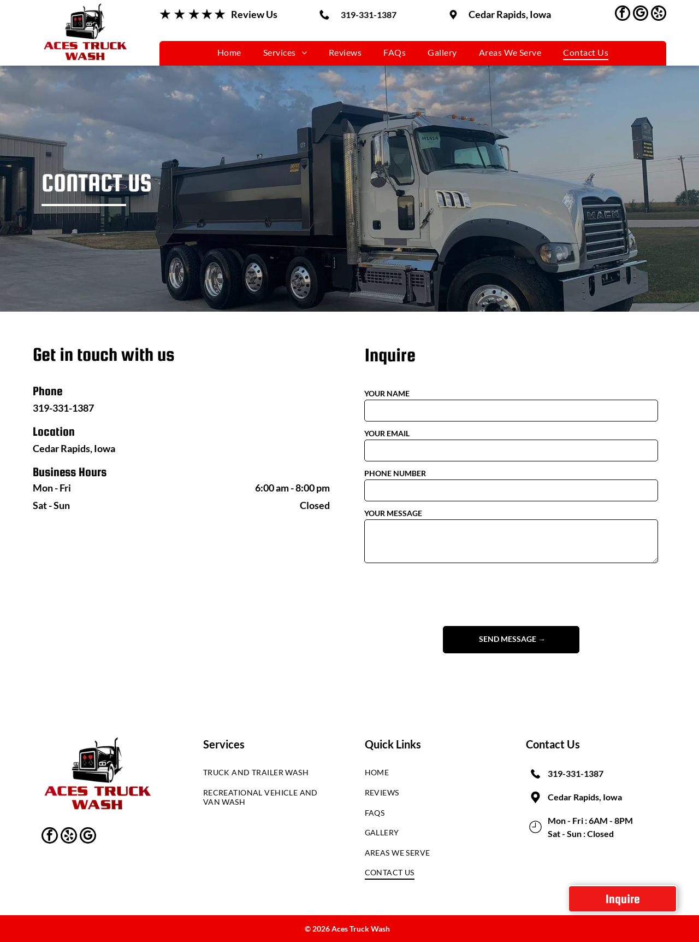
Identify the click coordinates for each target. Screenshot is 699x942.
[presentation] (447, 593)
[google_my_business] (640, 14)
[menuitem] (229, 52)
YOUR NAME (387, 393)
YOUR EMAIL (387, 433)
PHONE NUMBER (395, 473)
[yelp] (658, 14)
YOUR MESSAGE (393, 513)
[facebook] (622, 14)
